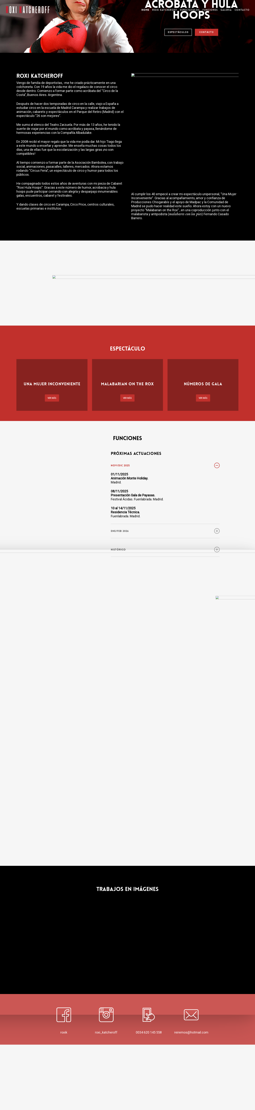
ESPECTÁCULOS (178, 86)
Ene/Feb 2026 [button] (165, 596)
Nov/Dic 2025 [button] (165, 531)
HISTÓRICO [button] (165, 615)
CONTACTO (206, 86)
